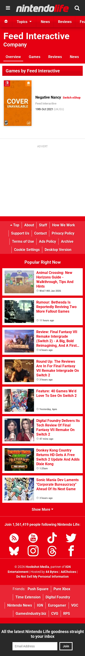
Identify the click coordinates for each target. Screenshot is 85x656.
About (29, 225)
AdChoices (68, 572)
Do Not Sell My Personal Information (42, 577)
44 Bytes (52, 572)
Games (34, 57)
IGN (40, 605)
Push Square (38, 589)
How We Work (63, 225)
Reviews (55, 57)
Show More (42, 509)
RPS (66, 613)
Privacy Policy (63, 233)
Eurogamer (57, 605)
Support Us (20, 233)
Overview (13, 57)
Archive (67, 241)
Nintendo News (19, 605)
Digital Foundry (58, 597)
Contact (40, 233)
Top (14, 225)
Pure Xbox (61, 589)
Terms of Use (23, 241)
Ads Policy (47, 241)
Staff (43, 225)
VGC (74, 605)
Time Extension (28, 597)
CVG (54, 613)
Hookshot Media (37, 567)
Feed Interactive (36, 36)
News (74, 57)
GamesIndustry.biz (31, 613)
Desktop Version (58, 250)
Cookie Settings (27, 250)
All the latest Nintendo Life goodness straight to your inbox (42, 634)
